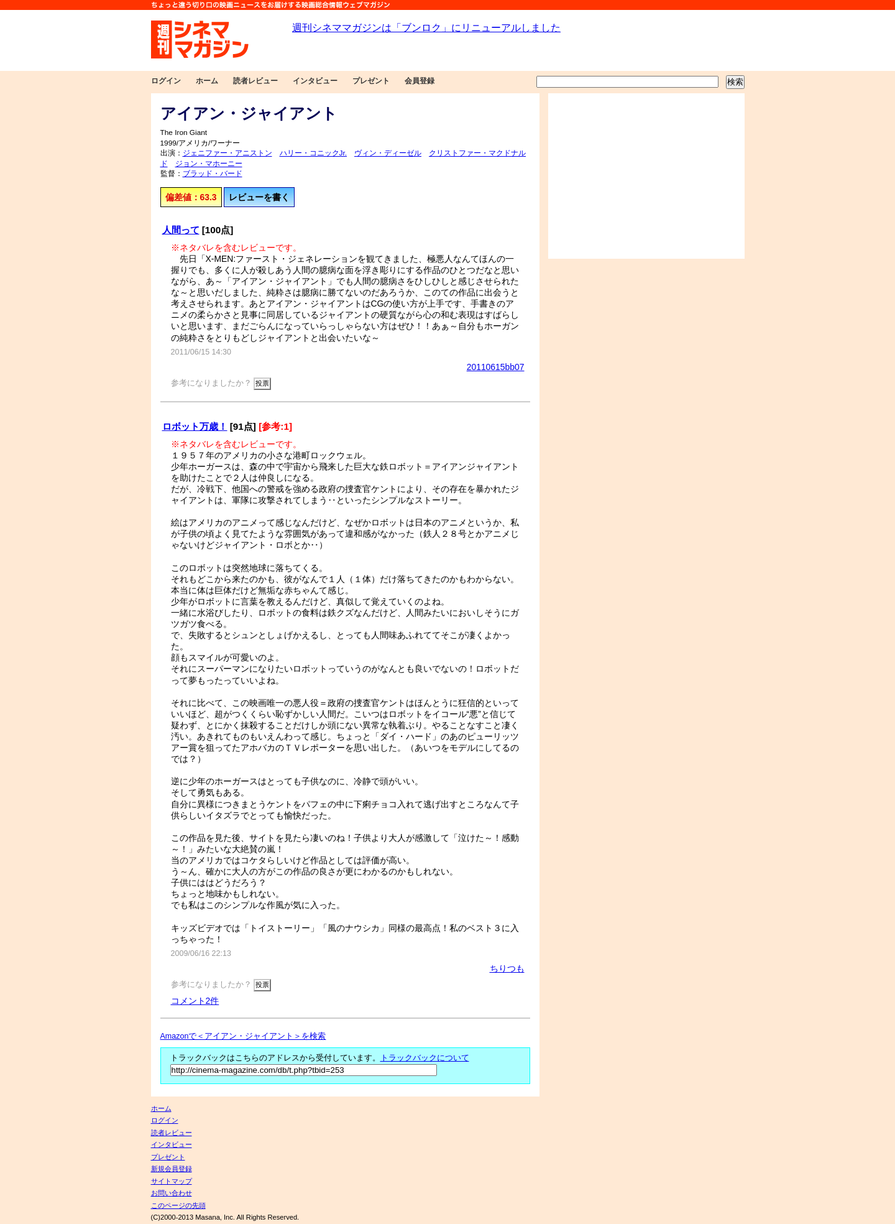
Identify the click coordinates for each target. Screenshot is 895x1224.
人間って (181, 230)
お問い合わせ (171, 1193)
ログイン (166, 80)
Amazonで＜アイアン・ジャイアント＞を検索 (243, 1036)
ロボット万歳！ (194, 426)
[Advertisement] (646, 176)
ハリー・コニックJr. (313, 153)
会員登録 (419, 80)
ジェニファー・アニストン (227, 153)
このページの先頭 (178, 1205)
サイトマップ (171, 1181)
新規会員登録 (171, 1168)
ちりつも (507, 968)
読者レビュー (255, 80)
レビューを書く (259, 197)
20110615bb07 (496, 367)
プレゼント (371, 80)
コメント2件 (195, 1001)
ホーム (207, 80)
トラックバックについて (424, 1058)
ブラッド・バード (212, 173)
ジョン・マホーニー (208, 163)
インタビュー (315, 80)
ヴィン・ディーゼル (387, 153)
